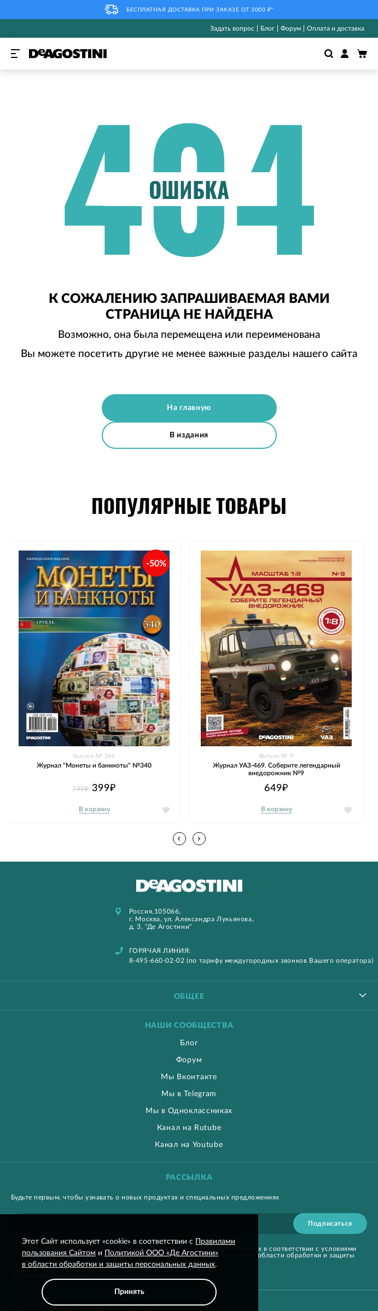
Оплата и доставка (335, 28)
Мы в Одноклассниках (189, 1111)
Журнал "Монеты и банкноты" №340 (94, 765)
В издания (189, 435)
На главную (189, 408)
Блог (267, 28)
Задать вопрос (232, 28)
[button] (199, 838)
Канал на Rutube (189, 1128)
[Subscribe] (330, 1223)
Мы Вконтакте (189, 1077)
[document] (129, 1271)
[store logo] (68, 53)
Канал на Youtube (189, 1145)
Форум (291, 28)
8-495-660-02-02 (157, 960)
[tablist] (189, 995)
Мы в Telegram (189, 1094)
